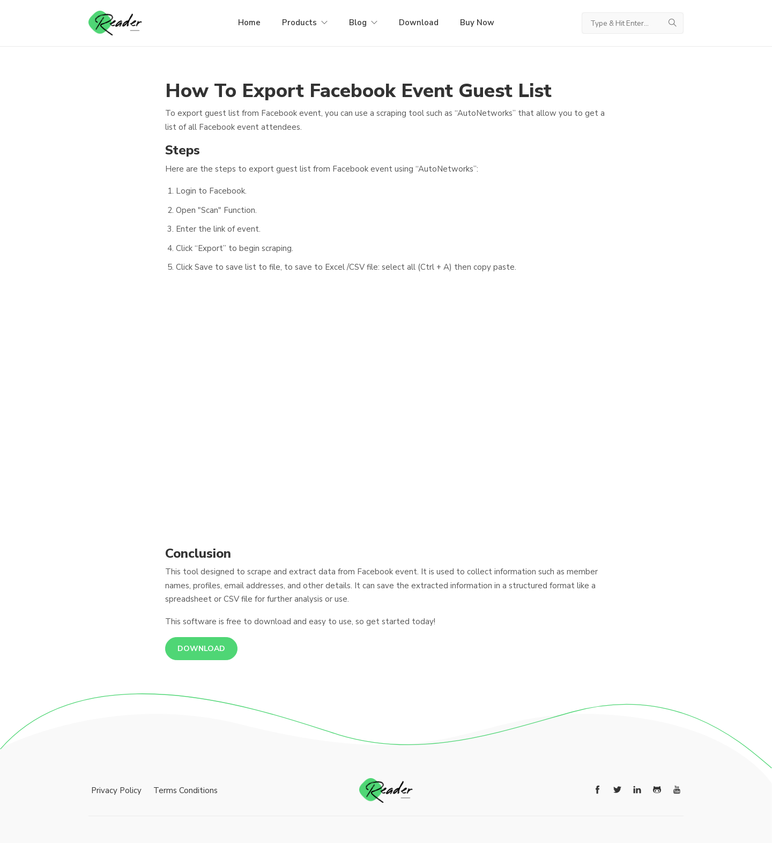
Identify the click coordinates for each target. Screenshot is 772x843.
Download (419, 22)
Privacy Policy (116, 790)
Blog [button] (363, 22)
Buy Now (477, 22)
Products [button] (305, 22)
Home (249, 22)
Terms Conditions (185, 790)
